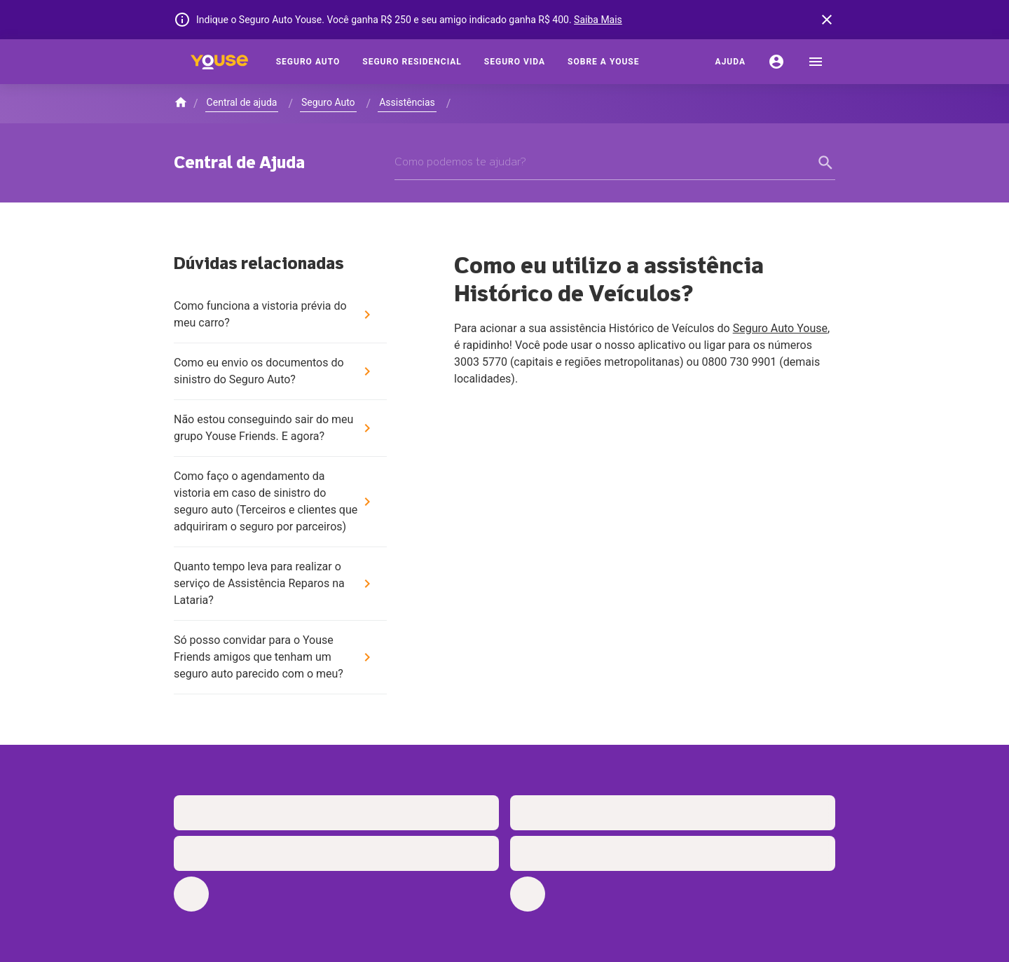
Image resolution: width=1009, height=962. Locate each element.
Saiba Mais (598, 19)
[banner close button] (826, 19)
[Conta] (776, 61)
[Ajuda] (730, 61)
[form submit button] (826, 162)
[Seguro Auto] (308, 61)
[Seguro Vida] (514, 61)
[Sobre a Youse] (603, 61)
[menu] (815, 61)
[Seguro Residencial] (412, 61)
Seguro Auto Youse (780, 328)
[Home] (219, 61)
